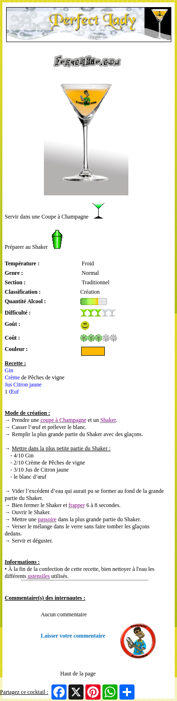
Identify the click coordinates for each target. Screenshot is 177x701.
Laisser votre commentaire (73, 635)
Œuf (14, 391)
